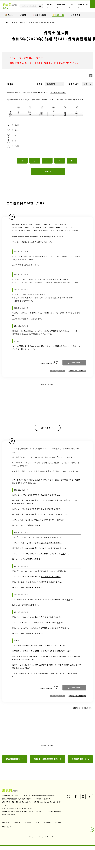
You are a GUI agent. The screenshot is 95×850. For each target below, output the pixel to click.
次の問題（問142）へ (80, 763)
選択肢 (39, 84)
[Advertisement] (47, 405)
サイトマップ (18, 831)
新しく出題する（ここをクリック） (45, 62)
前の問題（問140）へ (15, 763)
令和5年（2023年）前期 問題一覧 (47, 763)
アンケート (54, 8)
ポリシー (5, 831)
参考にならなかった (57, 374)
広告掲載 (17, 827)
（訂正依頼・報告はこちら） (59, 93)
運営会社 (5, 827)
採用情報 (28, 827)
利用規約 (48, 827)
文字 (74, 84)
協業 (38, 827)
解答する (48, 174)
